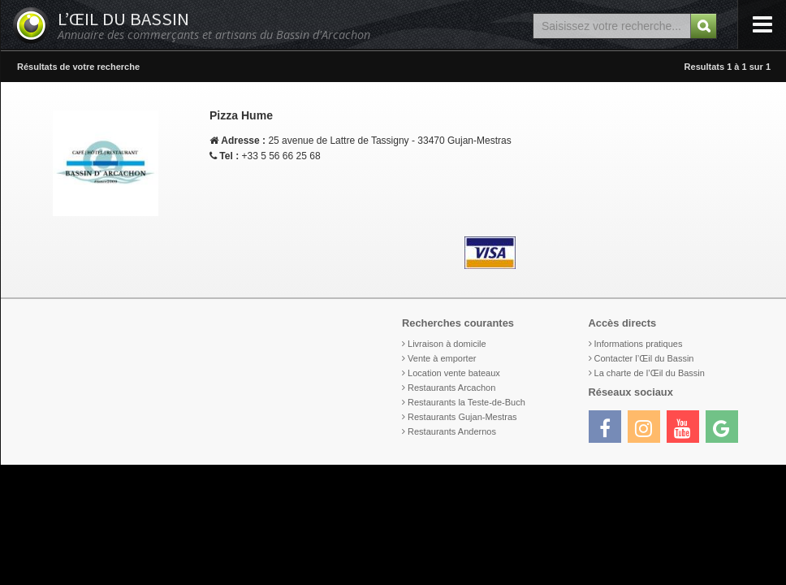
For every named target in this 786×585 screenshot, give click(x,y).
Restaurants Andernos (452, 431)
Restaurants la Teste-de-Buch (466, 402)
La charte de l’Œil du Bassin (649, 373)
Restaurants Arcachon (451, 387)
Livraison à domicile (447, 344)
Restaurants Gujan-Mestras (462, 417)
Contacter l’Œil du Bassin (644, 358)
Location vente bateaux (454, 373)
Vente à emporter (442, 358)
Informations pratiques (638, 344)
